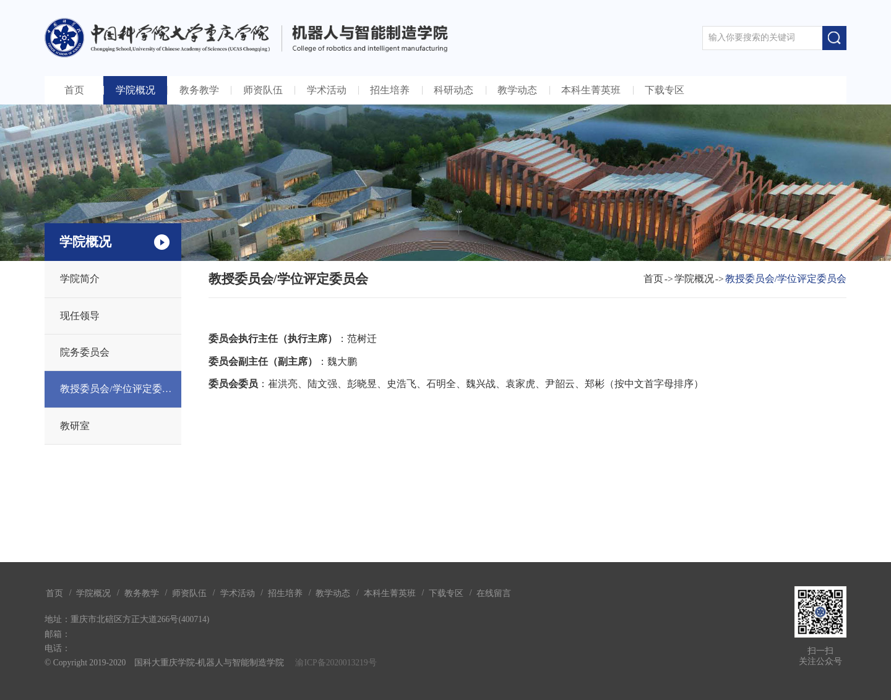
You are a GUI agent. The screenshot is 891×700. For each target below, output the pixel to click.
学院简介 (80, 278)
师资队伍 (263, 90)
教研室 (75, 425)
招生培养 (390, 90)
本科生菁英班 (591, 90)
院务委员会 (85, 352)
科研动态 (453, 90)
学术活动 (326, 90)
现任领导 (80, 315)
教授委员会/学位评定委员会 (120, 388)
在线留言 (493, 593)
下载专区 (664, 90)
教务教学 (199, 90)
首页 (74, 90)
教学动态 (517, 90)
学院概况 (135, 90)
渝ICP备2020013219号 (335, 662)
